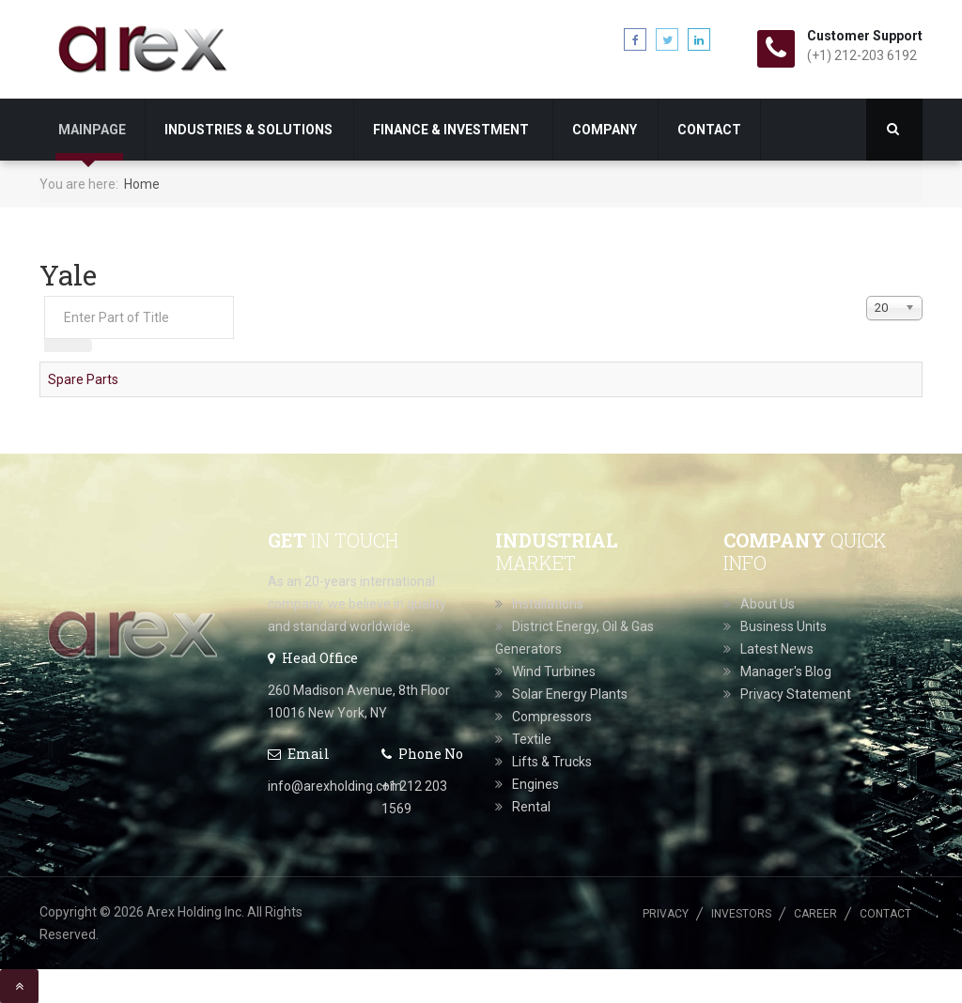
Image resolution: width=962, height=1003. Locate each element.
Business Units (783, 626)
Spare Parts (83, 379)
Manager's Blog (785, 671)
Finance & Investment (452, 129)
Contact (709, 129)
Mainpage (92, 129)
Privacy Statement (795, 694)
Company (604, 129)
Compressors (552, 716)
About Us (767, 603)
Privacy (666, 913)
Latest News (777, 648)
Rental (531, 806)
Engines (535, 784)
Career (815, 913)
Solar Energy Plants (570, 694)
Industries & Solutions (248, 129)
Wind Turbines (554, 671)
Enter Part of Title (44, 296)
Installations (547, 603)
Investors (741, 913)
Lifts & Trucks (552, 761)
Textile (531, 739)
